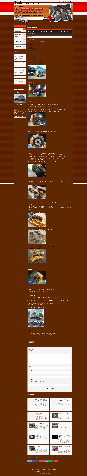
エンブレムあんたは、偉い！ (64, 413)
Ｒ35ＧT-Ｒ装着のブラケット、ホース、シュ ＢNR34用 (41, 424)
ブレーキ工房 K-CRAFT (18, 1)
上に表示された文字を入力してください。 (37, 381)
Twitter (29, 461)
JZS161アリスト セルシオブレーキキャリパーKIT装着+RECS (41, 401)
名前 (30, 366)
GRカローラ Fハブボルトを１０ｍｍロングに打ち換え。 (20, 81)
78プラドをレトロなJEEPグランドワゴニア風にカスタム (20, 64)
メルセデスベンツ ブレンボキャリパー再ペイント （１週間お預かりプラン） (47, 456)
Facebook (35, 461)
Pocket (56, 461)
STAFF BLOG (32, 342)
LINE (52, 461)
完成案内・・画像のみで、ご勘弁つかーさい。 (64, 447)
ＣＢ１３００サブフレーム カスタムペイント (40, 457)
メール (31, 370)
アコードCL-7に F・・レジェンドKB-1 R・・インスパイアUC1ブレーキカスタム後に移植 (64, 401)
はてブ (47, 461)
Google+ (42, 461)
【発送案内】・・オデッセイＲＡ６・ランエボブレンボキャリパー (64, 436)
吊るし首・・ (38, 435)
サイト (30, 374)
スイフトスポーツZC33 (19, 77)
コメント (31, 353)
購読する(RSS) (18, 25)
